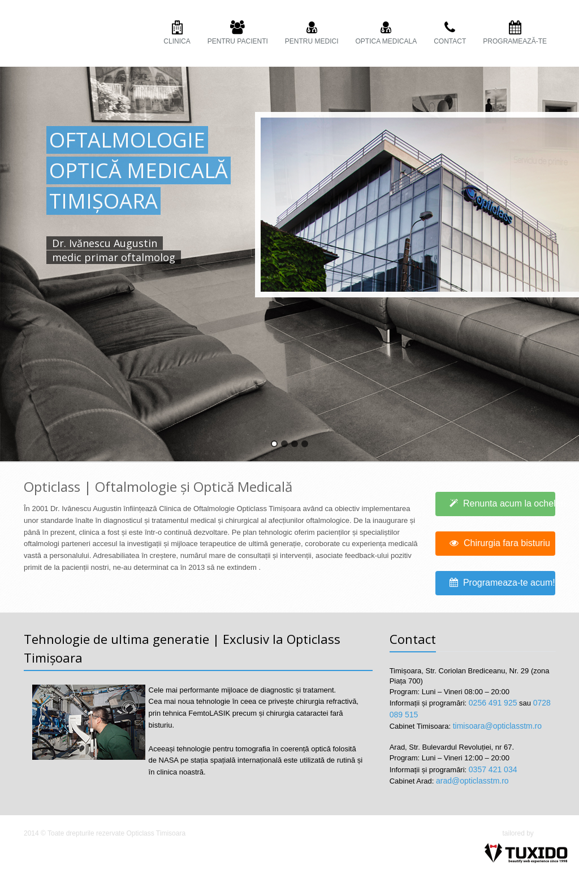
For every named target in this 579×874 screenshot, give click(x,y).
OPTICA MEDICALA (386, 33)
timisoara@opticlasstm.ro (497, 725)
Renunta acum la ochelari (503, 503)
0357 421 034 (493, 769)
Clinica (176, 33)
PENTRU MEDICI (312, 33)
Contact (450, 33)
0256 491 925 (493, 702)
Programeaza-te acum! (503, 582)
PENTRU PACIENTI (238, 33)
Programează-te (515, 33)
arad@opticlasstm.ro (472, 780)
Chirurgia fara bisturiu (500, 543)
